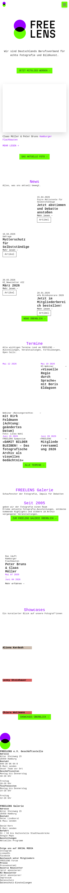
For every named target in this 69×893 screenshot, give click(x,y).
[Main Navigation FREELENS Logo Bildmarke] (4, 4)
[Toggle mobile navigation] (64, 4)
